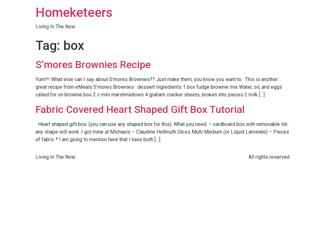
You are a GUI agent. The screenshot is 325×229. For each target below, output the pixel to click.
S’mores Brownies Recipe (93, 65)
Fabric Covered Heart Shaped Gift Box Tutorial (140, 109)
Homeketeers (74, 12)
